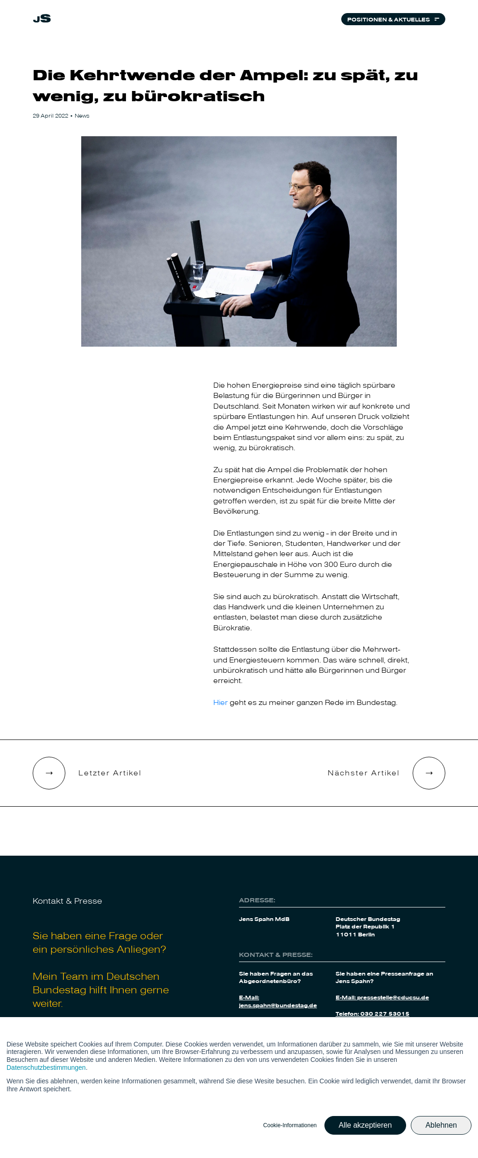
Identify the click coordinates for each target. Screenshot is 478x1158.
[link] (42, 19)
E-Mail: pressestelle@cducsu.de (382, 997)
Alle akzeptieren (365, 1125)
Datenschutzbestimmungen (46, 1067)
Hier (220, 701)
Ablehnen (441, 1125)
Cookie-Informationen (290, 1125)
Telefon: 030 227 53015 (372, 1013)
